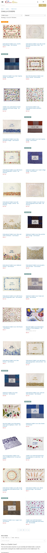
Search (42, 5)
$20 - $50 (6, 537)
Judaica (7, 8)
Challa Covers (14, 8)
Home (2, 8)
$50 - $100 (15, 537)
